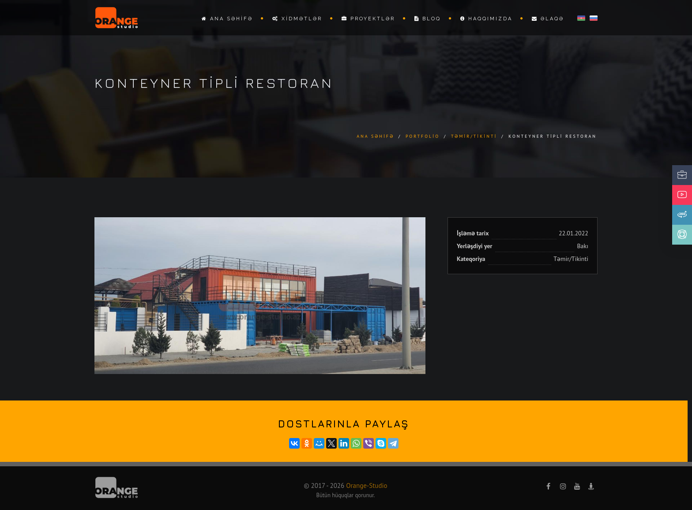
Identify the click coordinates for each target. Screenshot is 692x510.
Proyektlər (368, 19)
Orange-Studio (366, 485)
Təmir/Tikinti (474, 136)
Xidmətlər (297, 19)
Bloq (427, 19)
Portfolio (423, 136)
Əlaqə (548, 19)
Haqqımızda (486, 19)
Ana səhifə (227, 19)
